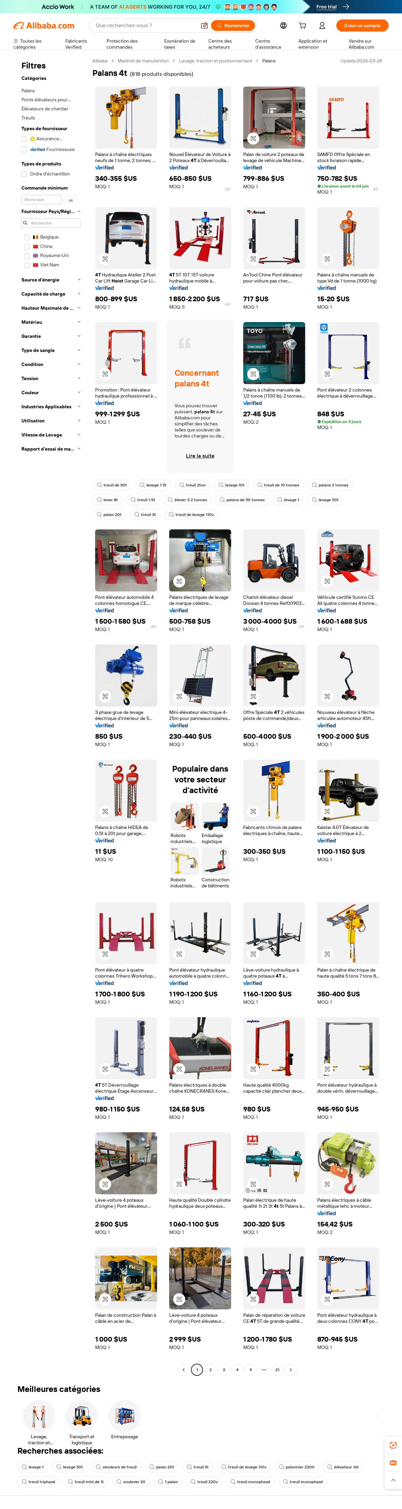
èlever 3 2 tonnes (187, 500)
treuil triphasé (38, 1482)
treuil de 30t (112, 485)
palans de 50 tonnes (242, 500)
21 (277, 1369)
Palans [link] (269, 60)
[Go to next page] (291, 1370)
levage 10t (231, 485)
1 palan (168, 1482)
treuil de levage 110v (191, 514)
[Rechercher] (233, 25)
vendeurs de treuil (116, 1467)
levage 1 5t (153, 485)
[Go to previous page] (184, 1370)
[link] (393, 1445)
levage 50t (325, 500)
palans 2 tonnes (330, 485)
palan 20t (109, 514)
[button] (204, 25)
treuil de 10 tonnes (278, 485)
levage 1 (288, 500)
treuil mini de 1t (86, 1482)
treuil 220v (204, 1482)
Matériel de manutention (143, 60)
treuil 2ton (192, 485)
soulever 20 (131, 1482)
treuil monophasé (250, 1482)
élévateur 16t (343, 1467)
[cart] (304, 26)
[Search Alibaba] (145, 25)
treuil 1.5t (143, 500)
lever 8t (107, 500)
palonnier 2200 (297, 1467)
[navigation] (50, 716)
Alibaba (100, 60)
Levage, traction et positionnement (215, 60)
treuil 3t (145, 514)
